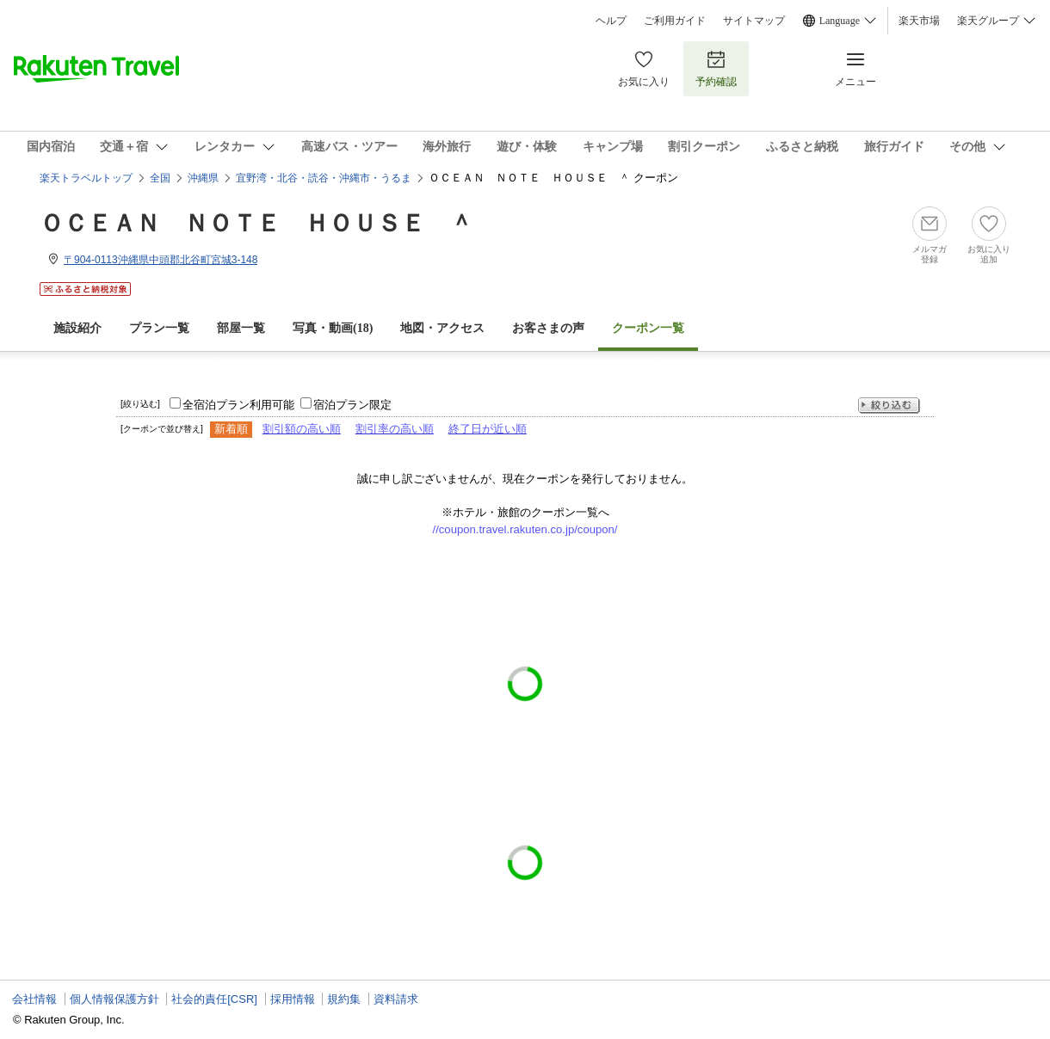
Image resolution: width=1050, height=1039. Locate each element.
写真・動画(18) (333, 328)
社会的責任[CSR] (214, 999)
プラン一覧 (159, 328)
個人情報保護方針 (114, 999)
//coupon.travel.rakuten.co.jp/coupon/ (525, 529)
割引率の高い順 (394, 428)
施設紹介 (77, 328)
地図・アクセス (442, 328)
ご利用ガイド (675, 21)
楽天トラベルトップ (86, 178)
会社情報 (34, 999)
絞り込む (889, 405)
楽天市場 (919, 21)
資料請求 (396, 999)
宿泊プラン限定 (352, 404)
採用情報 (292, 999)
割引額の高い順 (301, 428)
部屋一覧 (241, 328)
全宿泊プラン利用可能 (238, 404)
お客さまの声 (548, 328)
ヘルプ (611, 21)
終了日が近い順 (487, 428)
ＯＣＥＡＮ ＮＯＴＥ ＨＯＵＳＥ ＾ (256, 223)
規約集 (344, 999)
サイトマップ (754, 21)
